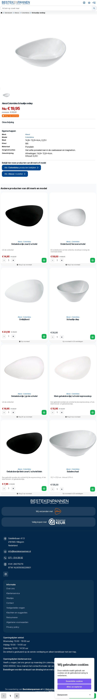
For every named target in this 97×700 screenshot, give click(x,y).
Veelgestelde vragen (15, 607)
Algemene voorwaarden (17, 622)
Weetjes (10, 598)
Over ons (10, 588)
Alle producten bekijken (21, 167)
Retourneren (12, 617)
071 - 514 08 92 (15, 557)
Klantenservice (13, 593)
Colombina (25, 13)
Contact (10, 603)
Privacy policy (12, 627)
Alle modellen (14, 174)
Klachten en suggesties (16, 612)
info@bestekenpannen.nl (19, 551)
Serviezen (8, 13)
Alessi (17, 13)
